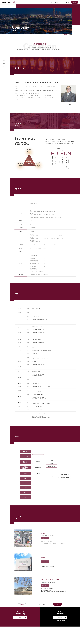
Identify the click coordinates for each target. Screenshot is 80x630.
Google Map (44, 540)
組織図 (4, 73)
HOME (30, 604)
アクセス (4, 76)
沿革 (3, 69)
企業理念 (4, 63)
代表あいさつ (5, 60)
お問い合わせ (67, 2)
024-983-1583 (54, 219)
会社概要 (4, 66)
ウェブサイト (44, 276)
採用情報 (74, 2)
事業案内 (51, 2)
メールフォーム (60, 617)
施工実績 (56, 2)
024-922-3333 (47, 213)
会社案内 (46, 2)
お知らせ (61, 2)
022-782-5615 (49, 216)
